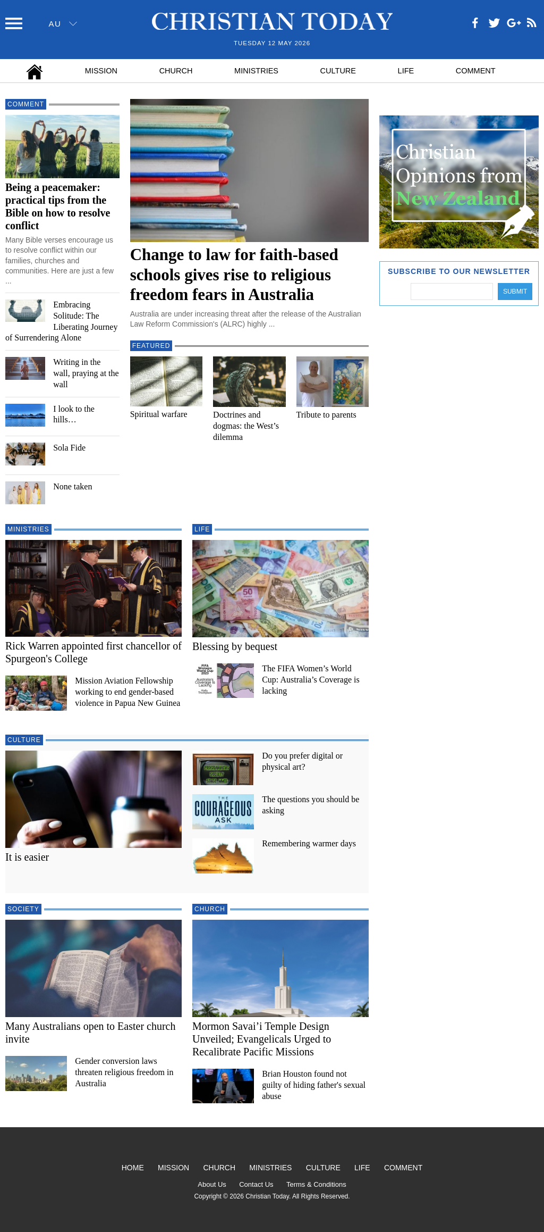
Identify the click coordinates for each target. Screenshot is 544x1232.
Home (133, 1167)
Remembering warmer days (309, 843)
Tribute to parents (326, 414)
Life (406, 70)
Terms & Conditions (316, 1184)
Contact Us (256, 1184)
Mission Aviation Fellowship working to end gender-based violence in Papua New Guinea (127, 691)
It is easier (27, 857)
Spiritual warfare (159, 414)
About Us (212, 1184)
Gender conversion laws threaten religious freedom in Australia (124, 1072)
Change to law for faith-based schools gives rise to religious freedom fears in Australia (234, 274)
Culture (338, 70)
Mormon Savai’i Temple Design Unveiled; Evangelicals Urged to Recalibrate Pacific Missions (261, 1039)
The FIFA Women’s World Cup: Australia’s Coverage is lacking (311, 679)
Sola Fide (69, 447)
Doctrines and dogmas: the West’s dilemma (246, 426)
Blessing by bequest (234, 646)
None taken (72, 486)
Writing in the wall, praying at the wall (86, 373)
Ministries (256, 70)
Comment (476, 70)
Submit (515, 291)
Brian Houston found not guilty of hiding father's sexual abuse (314, 1085)
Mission (101, 70)
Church (176, 70)
